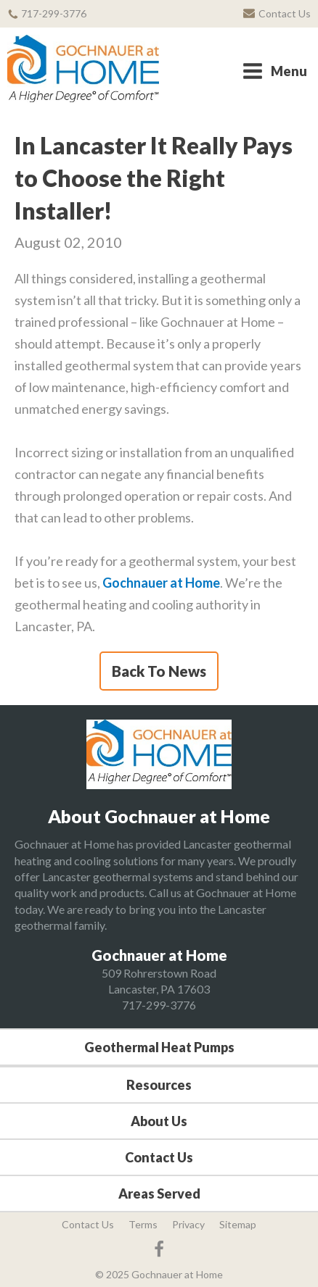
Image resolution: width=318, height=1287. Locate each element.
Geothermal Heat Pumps (159, 1047)
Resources (159, 1085)
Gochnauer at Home (161, 583)
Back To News (159, 671)
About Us (159, 1121)
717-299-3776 (159, 1005)
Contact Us (159, 1157)
